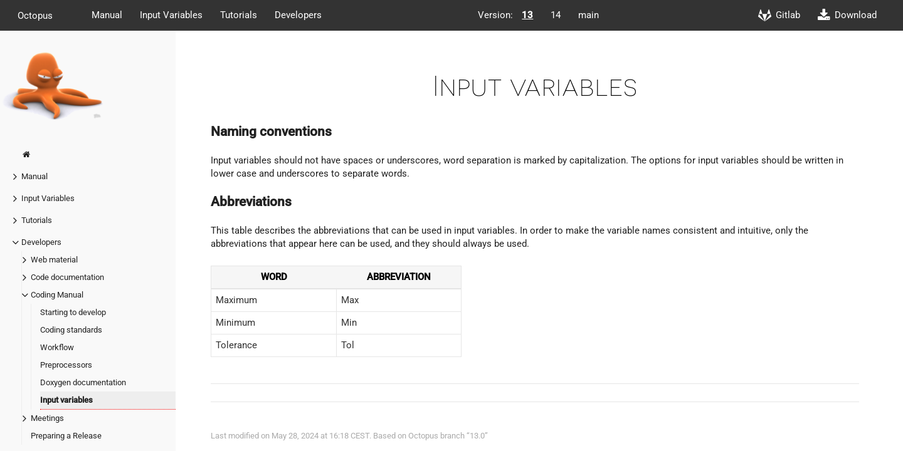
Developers (298, 15)
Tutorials (238, 15)
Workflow (57, 347)
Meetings (47, 418)
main (588, 15)
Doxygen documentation (83, 382)
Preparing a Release (66, 435)
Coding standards (71, 329)
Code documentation (67, 277)
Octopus (35, 15)
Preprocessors (66, 365)
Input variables (66, 400)
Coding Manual (57, 294)
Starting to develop (73, 312)
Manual (107, 15)
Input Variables (171, 15)
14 (556, 15)
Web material (54, 259)
